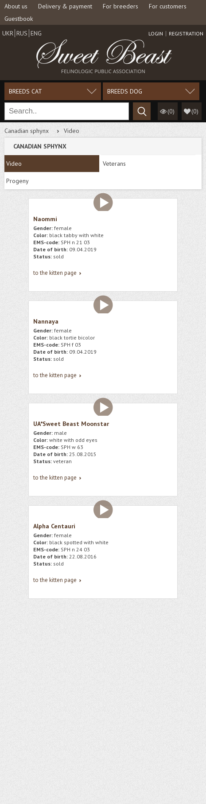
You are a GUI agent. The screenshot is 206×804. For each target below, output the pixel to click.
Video (14, 164)
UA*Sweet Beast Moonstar (71, 423)
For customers (168, 6)
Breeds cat (25, 91)
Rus (21, 33)
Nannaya (45, 321)
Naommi (45, 218)
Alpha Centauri (54, 526)
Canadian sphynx (26, 131)
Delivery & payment (65, 6)
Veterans (114, 164)
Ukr (7, 33)
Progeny (17, 181)
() (194, 111)
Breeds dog (124, 91)
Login (155, 33)
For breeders (120, 6)
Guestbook (18, 19)
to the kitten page (55, 273)
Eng (36, 33)
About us (15, 6)
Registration (186, 33)
